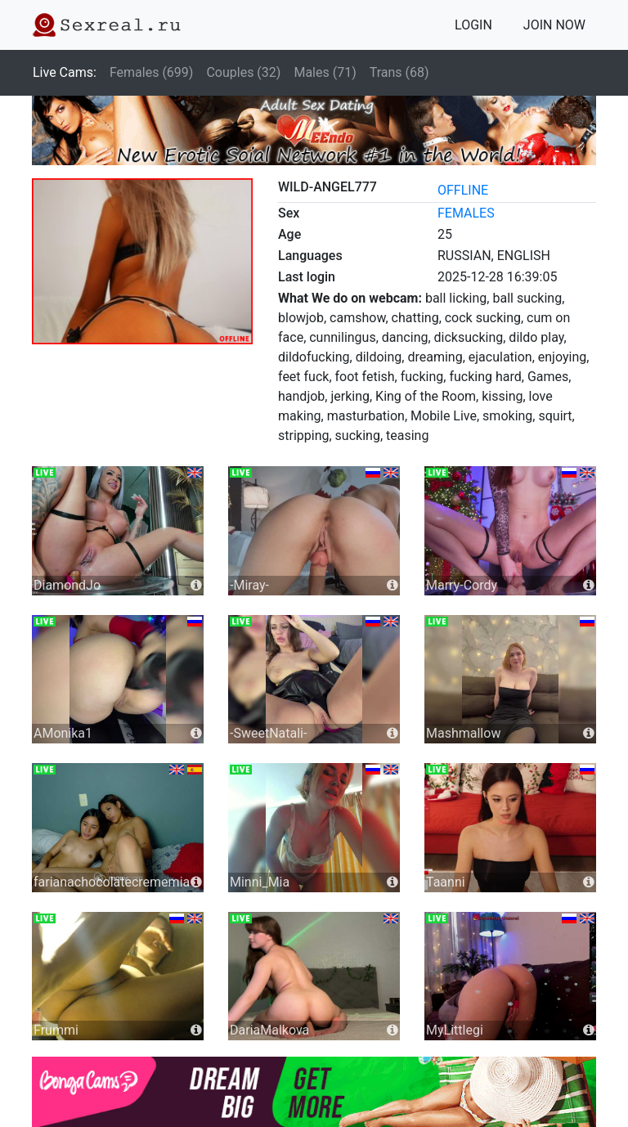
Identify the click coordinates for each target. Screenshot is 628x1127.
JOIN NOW (554, 25)
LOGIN (473, 25)
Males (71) (325, 72)
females (466, 213)
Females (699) (152, 72)
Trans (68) (399, 72)
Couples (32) (243, 72)
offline (462, 190)
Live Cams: (64, 72)
